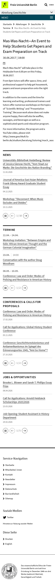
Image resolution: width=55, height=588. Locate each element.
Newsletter (10, 479)
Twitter (10, 517)
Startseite (7, 24)
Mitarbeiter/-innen (13, 469)
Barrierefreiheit (12, 493)
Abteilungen (21, 24)
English (8, 543)
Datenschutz (11, 488)
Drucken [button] (9, 539)
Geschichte (36, 24)
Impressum (10, 484)
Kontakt (9, 474)
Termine (6, 28)
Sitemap (9, 498)
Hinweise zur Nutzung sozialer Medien (18, 523)
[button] (5, 216)
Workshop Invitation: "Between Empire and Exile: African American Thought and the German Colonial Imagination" (27, 243)
